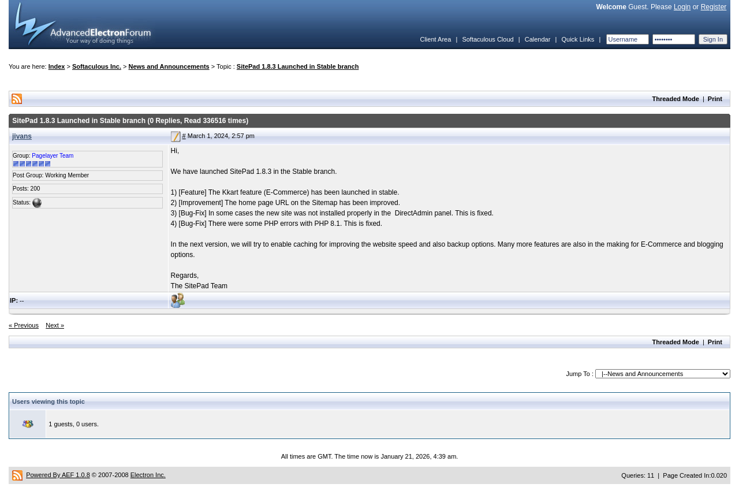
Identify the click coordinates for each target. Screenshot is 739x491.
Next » (55, 325)
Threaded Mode (675, 98)
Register (714, 7)
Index (56, 66)
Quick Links (577, 39)
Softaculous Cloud (487, 39)
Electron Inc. (148, 474)
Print (715, 98)
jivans (22, 136)
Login (682, 7)
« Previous (24, 325)
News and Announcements (169, 66)
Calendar (538, 39)
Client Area (435, 39)
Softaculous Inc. (96, 66)
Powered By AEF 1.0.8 (58, 474)
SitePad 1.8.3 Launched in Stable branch (298, 66)
